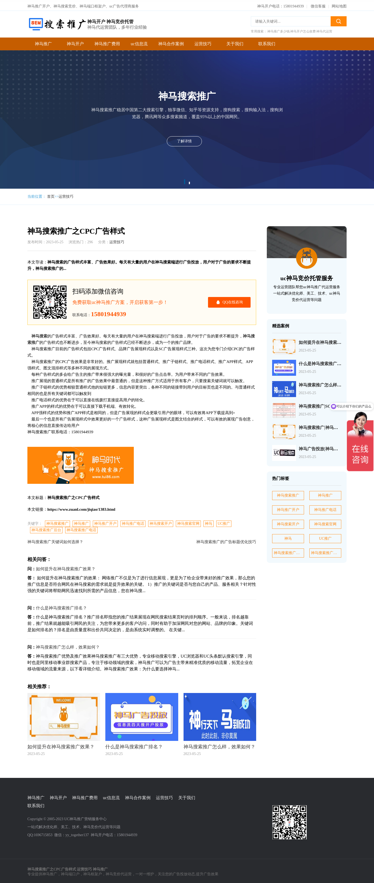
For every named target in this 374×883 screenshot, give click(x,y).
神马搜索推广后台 (46, 529)
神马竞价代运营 (119, 872)
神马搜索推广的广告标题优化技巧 (226, 540)
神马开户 (75, 42)
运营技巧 (202, 42)
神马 (208, 522)
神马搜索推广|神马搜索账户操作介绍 (333, 426)
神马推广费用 (107, 42)
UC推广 (224, 522)
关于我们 (234, 42)
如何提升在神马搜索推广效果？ (65, 567)
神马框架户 (92, 872)
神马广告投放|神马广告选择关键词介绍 (335, 447)
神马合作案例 (171, 42)
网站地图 (339, 5)
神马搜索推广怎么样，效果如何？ (68, 645)
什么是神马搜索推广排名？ (61, 606)
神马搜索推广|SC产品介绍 (323, 404)
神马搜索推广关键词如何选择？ (55, 540)
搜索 (339, 20)
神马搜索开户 (160, 522)
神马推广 (43, 42)
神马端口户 (70, 872)
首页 (51, 195)
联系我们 (266, 42)
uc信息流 (139, 42)
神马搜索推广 (57, 522)
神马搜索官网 (188, 522)
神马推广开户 (105, 522)
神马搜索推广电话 (81, 529)
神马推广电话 (133, 522)
